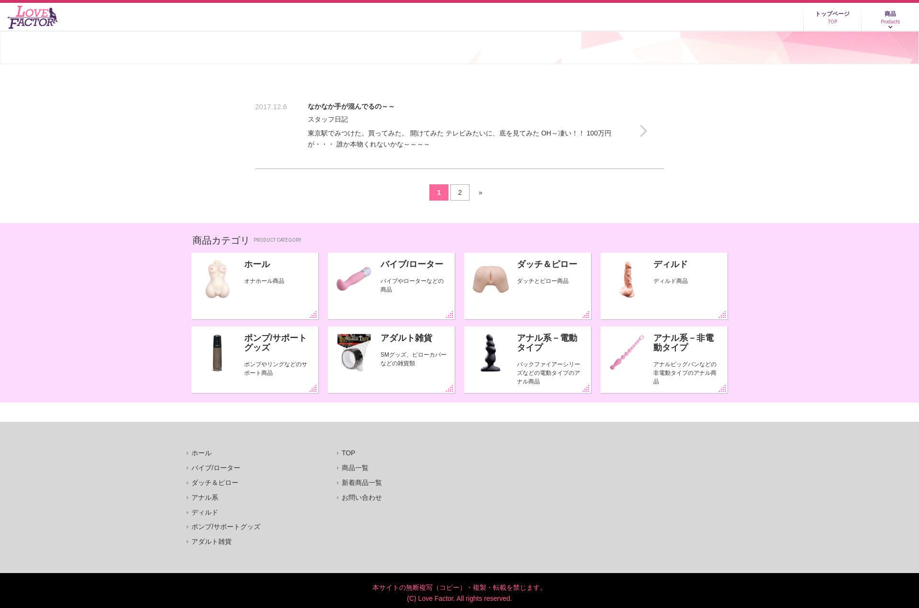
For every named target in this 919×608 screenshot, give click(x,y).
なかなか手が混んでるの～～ (351, 106)
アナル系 (204, 497)
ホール (257, 264)
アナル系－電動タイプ (547, 342)
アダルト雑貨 (406, 338)
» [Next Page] (480, 192)
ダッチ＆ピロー (547, 264)
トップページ (832, 18)
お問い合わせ (362, 497)
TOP (349, 453)
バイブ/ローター (412, 264)
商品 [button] (890, 18)
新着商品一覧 (362, 482)
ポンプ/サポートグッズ (275, 342)
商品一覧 (355, 468)
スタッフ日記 (328, 119)
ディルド (670, 264)
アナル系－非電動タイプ (683, 342)
